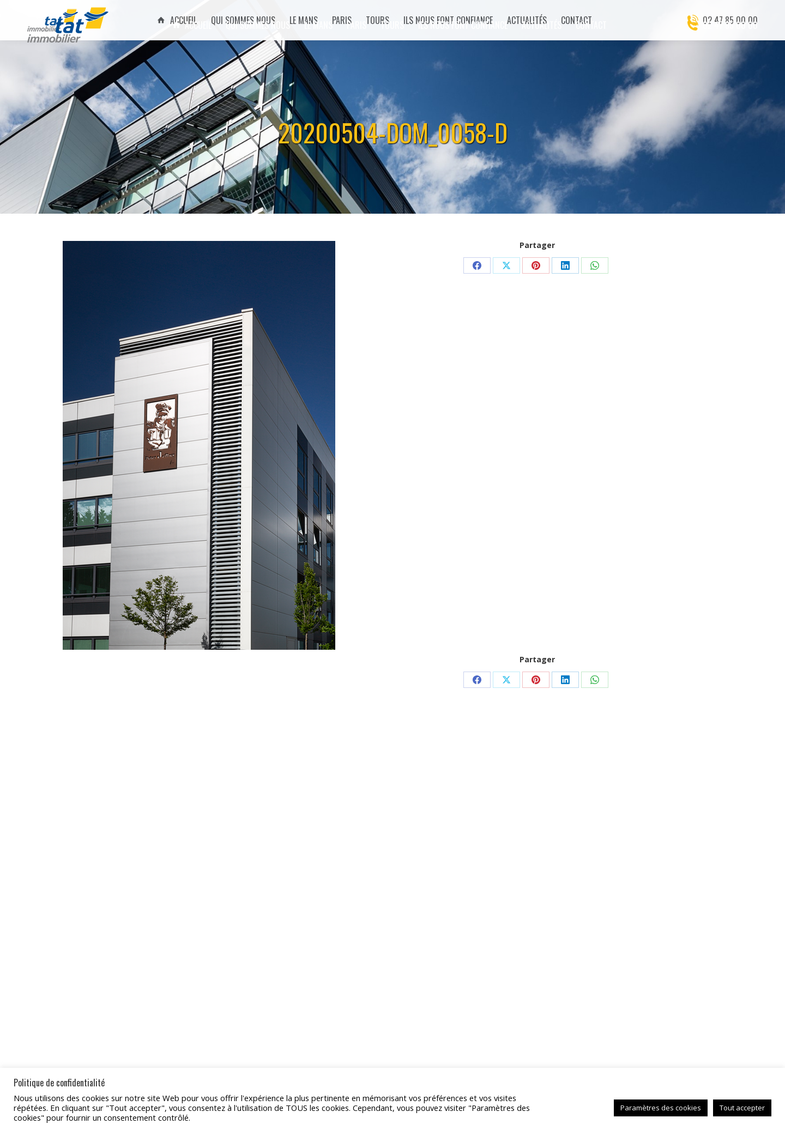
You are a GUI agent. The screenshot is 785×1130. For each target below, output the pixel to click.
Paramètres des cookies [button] (660, 1108)
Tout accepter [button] (742, 1108)
